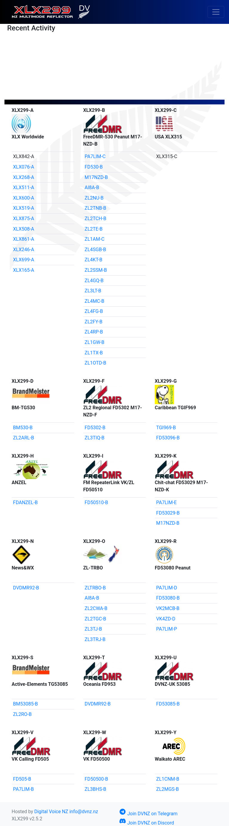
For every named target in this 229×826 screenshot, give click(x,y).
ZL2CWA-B (96, 608)
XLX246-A (23, 249)
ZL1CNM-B (167, 779)
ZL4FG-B (94, 311)
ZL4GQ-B (94, 280)
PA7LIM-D (166, 588)
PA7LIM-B (23, 789)
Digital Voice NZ (51, 811)
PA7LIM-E (166, 502)
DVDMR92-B (26, 588)
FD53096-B (168, 438)
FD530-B (94, 167)
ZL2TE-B (94, 229)
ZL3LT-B (93, 291)
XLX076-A (23, 167)
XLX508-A (23, 229)
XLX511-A (23, 187)
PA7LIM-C (95, 156)
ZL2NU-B (94, 198)
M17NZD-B (96, 177)
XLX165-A (23, 270)
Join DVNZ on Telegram (148, 813)
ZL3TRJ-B (95, 639)
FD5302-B (95, 427)
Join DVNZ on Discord (146, 823)
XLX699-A (23, 260)
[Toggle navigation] (216, 12)
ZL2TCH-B (95, 218)
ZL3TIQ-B (95, 438)
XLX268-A (23, 177)
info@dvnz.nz (83, 811)
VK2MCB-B (168, 608)
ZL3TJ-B (93, 629)
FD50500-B (96, 779)
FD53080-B (168, 598)
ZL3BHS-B (95, 789)
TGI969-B (166, 427)
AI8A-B (92, 187)
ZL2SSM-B (96, 270)
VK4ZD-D (165, 619)
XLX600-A (23, 198)
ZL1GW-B (94, 342)
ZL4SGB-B (95, 249)
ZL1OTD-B (95, 363)
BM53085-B (25, 704)
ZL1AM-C (94, 239)
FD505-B (22, 779)
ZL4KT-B (93, 260)
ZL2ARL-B (23, 438)
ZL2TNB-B (95, 208)
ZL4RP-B (94, 332)
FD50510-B (96, 502)
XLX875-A (23, 218)
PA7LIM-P (166, 629)
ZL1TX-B (94, 353)
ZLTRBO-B (95, 588)
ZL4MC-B (94, 301)
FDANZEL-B (25, 502)
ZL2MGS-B (167, 789)
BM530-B (23, 427)
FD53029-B (168, 513)
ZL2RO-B (22, 714)
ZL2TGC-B (95, 619)
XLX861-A (23, 239)
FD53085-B (168, 704)
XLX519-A (23, 208)
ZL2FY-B (94, 322)
